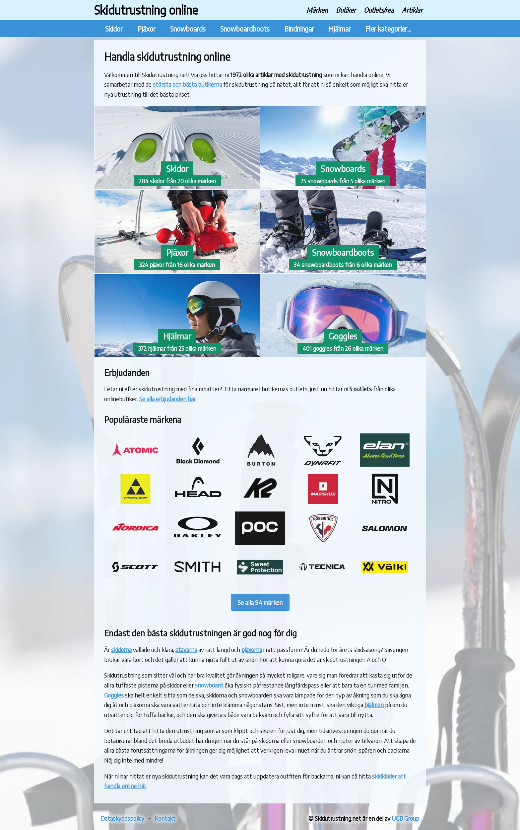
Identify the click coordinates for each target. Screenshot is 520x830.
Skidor (114, 28)
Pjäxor (146, 28)
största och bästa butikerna (187, 84)
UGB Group (405, 818)
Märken (317, 10)
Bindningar (299, 28)
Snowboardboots (245, 28)
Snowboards (188, 28)
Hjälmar (340, 28)
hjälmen (374, 704)
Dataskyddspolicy (122, 818)
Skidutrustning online (146, 9)
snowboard (209, 685)
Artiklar (412, 10)
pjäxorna (251, 649)
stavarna (186, 649)
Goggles (114, 695)
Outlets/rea (379, 10)
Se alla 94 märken (260, 602)
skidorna (121, 649)
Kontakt (165, 818)
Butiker (346, 10)
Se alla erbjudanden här (167, 399)
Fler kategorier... (388, 28)
